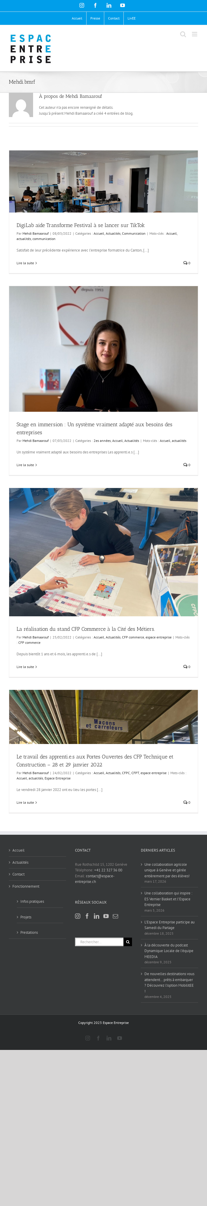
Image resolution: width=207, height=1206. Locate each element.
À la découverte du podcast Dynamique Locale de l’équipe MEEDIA (168, 951)
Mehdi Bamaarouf (35, 233)
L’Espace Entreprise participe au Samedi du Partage (169, 925)
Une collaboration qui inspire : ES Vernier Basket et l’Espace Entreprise (168, 899)
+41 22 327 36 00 (108, 870)
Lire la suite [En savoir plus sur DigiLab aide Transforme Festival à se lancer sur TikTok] (25, 263)
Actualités (113, 233)
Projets (25, 917)
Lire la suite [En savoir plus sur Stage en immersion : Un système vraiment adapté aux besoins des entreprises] (25, 465)
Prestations (29, 932)
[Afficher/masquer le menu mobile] (195, 34)
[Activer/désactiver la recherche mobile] (183, 34)
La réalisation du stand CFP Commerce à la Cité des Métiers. (86, 629)
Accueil (99, 233)
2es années (102, 440)
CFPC (126, 773)
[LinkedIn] (96, 916)
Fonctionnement (25, 886)
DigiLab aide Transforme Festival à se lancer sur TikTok (81, 225)
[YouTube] (106, 916)
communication (44, 238)
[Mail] (115, 916)
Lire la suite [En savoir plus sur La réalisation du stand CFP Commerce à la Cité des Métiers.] (25, 666)
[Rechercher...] (99, 942)
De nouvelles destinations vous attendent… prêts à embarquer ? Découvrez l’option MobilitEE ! (169, 982)
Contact (18, 874)
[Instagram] (77, 916)
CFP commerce (133, 637)
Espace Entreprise (58, 778)
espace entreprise (159, 637)
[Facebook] (87, 916)
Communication (134, 233)
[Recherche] (127, 942)
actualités (24, 238)
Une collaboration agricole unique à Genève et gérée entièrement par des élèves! (167, 870)
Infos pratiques (32, 901)
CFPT (135, 773)
